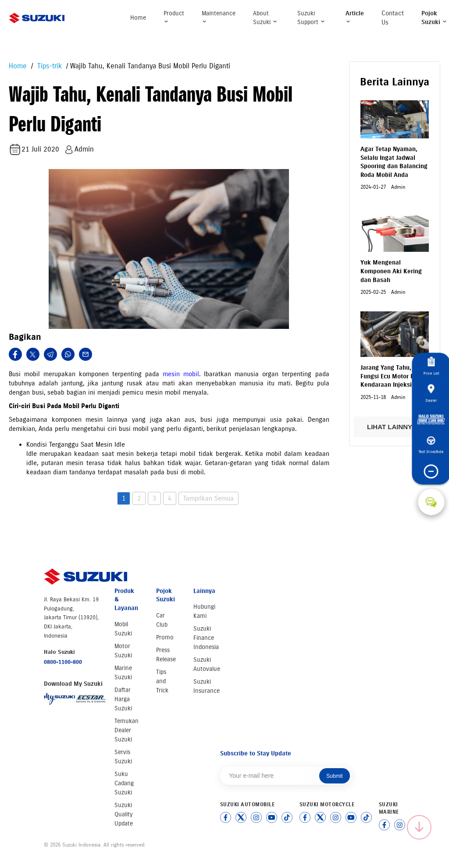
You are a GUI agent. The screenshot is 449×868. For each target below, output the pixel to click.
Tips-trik (48, 66)
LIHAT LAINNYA (394, 426)
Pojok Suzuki (434, 18)
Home (138, 17)
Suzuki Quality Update (123, 814)
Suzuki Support (311, 18)
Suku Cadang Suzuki (124, 783)
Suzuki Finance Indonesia (206, 638)
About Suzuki (265, 18)
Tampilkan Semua (208, 498)
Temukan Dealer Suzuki (126, 730)
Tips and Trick (162, 681)
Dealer (431, 393)
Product (174, 17)
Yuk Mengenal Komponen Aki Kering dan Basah (391, 271)
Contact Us (392, 17)
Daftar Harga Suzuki (123, 699)
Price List (431, 366)
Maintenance (218, 17)
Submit (334, 776)
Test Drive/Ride (431, 445)
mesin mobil (181, 374)
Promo (165, 637)
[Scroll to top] (419, 827)
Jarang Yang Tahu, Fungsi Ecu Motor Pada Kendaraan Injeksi (392, 376)
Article (355, 17)
